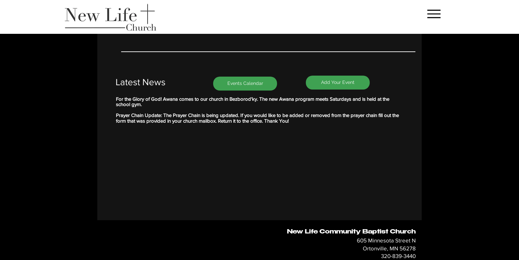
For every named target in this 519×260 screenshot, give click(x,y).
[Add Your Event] (338, 83)
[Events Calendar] (245, 84)
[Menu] (434, 14)
